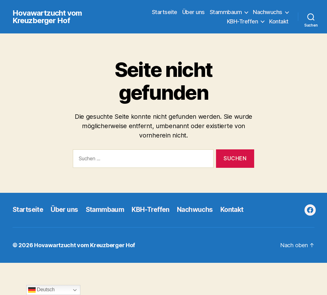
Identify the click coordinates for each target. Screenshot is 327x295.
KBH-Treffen (242, 21)
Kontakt (279, 21)
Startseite (164, 12)
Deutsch (41, 290)
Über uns (193, 12)
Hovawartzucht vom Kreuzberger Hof (47, 16)
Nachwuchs (267, 12)
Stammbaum (226, 12)
